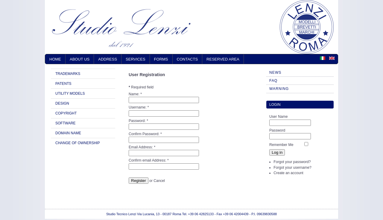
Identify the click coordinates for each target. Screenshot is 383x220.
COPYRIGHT (66, 113)
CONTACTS (187, 59)
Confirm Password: (145, 134)
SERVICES (135, 59)
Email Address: (142, 147)
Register (138, 180)
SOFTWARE (65, 123)
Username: (139, 107)
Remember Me (281, 145)
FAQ (273, 81)
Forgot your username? (292, 167)
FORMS (161, 59)
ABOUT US (79, 59)
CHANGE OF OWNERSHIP (77, 143)
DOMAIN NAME (68, 133)
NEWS (275, 72)
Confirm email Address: (149, 160)
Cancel (159, 181)
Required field (141, 87)
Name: (135, 94)
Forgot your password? (292, 162)
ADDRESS (107, 59)
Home (55, 59)
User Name (278, 116)
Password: (138, 121)
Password (277, 130)
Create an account (288, 173)
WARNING (279, 89)
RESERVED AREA (222, 59)
